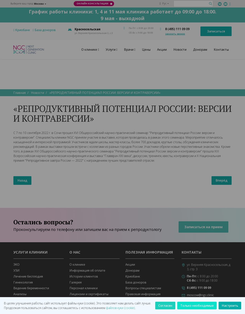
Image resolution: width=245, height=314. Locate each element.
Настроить (230, 305)
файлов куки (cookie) (120, 308)
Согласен (165, 305)
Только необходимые (197, 305)
